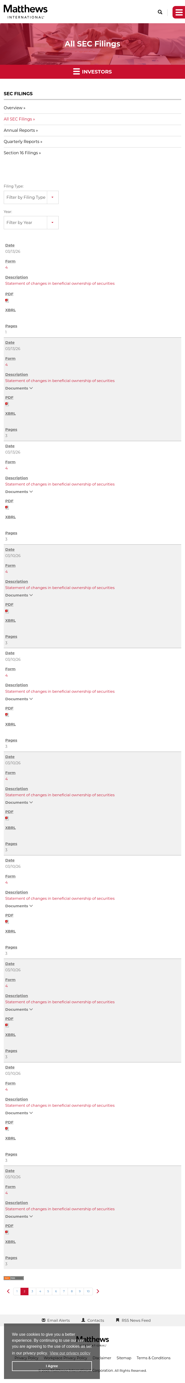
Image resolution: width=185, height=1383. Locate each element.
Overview (13, 108)
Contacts (95, 1320)
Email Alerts (58, 1320)
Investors (92, 71)
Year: (8, 212)
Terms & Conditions (154, 1358)
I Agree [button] (52, 1366)
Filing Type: (13, 186)
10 (88, 1291)
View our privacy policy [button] (70, 1353)
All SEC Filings (18, 119)
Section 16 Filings (21, 152)
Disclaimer (102, 1358)
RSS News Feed (136, 1320)
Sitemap (124, 1358)
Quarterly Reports (21, 141)
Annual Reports (19, 130)
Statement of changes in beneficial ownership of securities (60, 283)
